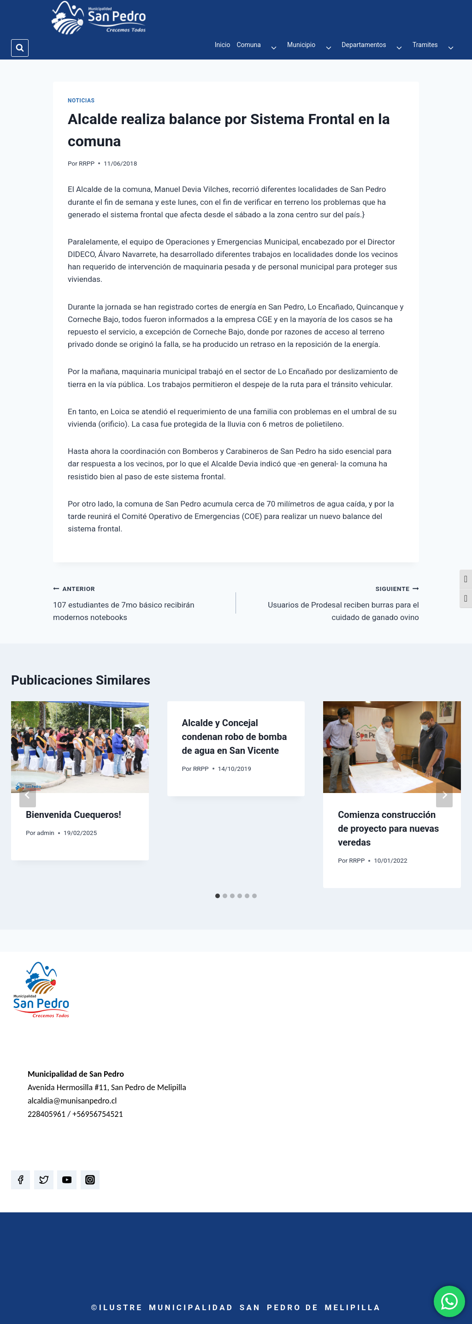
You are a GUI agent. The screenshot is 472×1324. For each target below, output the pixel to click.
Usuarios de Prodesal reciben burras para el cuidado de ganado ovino (331, 602)
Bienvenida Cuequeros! (73, 814)
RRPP (86, 163)
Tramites (425, 44)
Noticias (81, 100)
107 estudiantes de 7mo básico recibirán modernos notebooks (140, 602)
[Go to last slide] (27, 794)
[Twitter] (43, 1179)
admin (45, 832)
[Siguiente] (444, 794)
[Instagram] (90, 1179)
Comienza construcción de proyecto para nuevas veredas (388, 828)
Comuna (248, 44)
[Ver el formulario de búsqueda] (20, 48)
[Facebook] (20, 1179)
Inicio (222, 44)
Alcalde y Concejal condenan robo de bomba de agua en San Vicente (234, 736)
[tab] (217, 896)
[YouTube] (66, 1179)
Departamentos (364, 44)
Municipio (301, 44)
